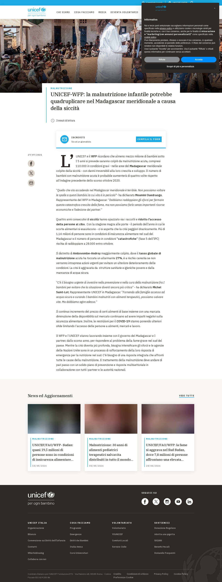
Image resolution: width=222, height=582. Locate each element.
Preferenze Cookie (123, 577)
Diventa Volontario (124, 12)
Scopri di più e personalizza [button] (180, 66)
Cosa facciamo (84, 12)
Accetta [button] (198, 59)
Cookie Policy (181, 574)
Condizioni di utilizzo (137, 574)
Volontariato (119, 528)
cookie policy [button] (150, 37)
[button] (214, 8)
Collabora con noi (37, 559)
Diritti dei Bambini (79, 540)
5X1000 (158, 540)
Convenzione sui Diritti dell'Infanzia (46, 540)
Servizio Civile (119, 546)
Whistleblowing (36, 553)
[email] (31, 184)
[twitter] (31, 174)
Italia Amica (76, 546)
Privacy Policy (161, 574)
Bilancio (32, 534)
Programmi (75, 528)
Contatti (32, 546)
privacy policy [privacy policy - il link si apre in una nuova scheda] (166, 28)
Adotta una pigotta (164, 534)
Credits (117, 574)
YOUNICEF (117, 534)
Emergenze (76, 534)
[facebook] (31, 164)
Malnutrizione (61, 88)
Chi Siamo (63, 12)
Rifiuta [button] (162, 59)
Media (102, 12)
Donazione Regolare (165, 528)
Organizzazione (36, 528)
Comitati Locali (120, 540)
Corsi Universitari (79, 553)
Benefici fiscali (161, 546)
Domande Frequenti (164, 553)
